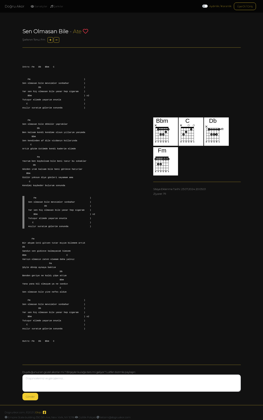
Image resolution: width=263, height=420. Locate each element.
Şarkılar (56, 6)
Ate (77, 31)
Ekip (38, 412)
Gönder (30, 396)
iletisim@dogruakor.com (115, 417)
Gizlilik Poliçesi (87, 417)
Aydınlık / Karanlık (220, 6)
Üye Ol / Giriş (245, 6)
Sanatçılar (39, 6)
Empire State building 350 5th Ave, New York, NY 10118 (41, 417)
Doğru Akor (14, 6)
